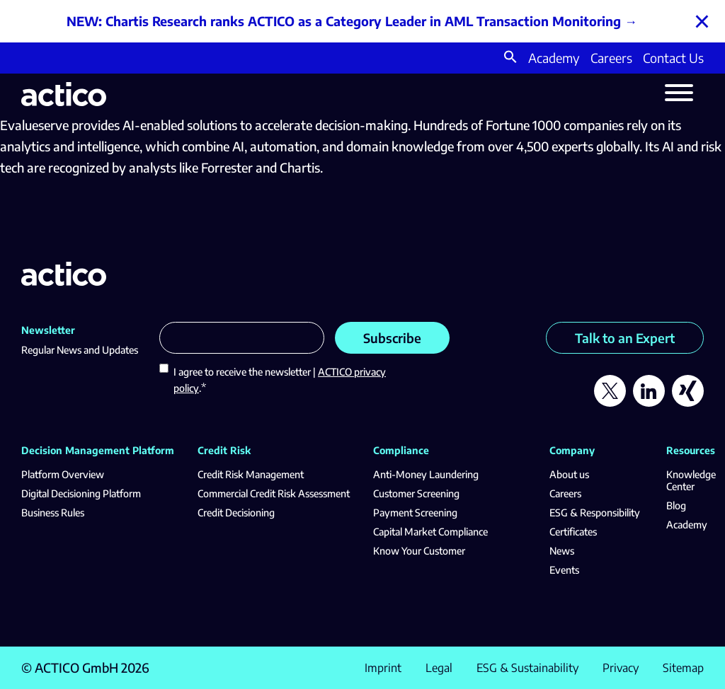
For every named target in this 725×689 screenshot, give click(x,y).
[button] (510, 58)
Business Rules (52, 512)
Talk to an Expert (625, 338)
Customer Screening (416, 493)
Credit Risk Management (251, 474)
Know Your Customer (419, 551)
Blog (676, 505)
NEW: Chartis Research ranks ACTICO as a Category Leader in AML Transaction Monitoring (344, 21)
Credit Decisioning (236, 512)
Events (564, 570)
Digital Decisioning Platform (81, 493)
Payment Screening (415, 512)
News (561, 551)
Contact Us (673, 58)
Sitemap (683, 668)
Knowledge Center (691, 480)
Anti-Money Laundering (426, 474)
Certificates (573, 532)
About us (569, 474)
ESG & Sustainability (527, 668)
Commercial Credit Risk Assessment (274, 493)
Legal (439, 668)
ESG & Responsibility (594, 512)
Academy (554, 58)
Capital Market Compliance (430, 532)
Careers (611, 58)
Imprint (383, 668)
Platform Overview (62, 474)
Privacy (621, 668)
